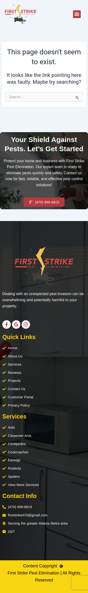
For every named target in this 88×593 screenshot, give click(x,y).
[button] (77, 14)
